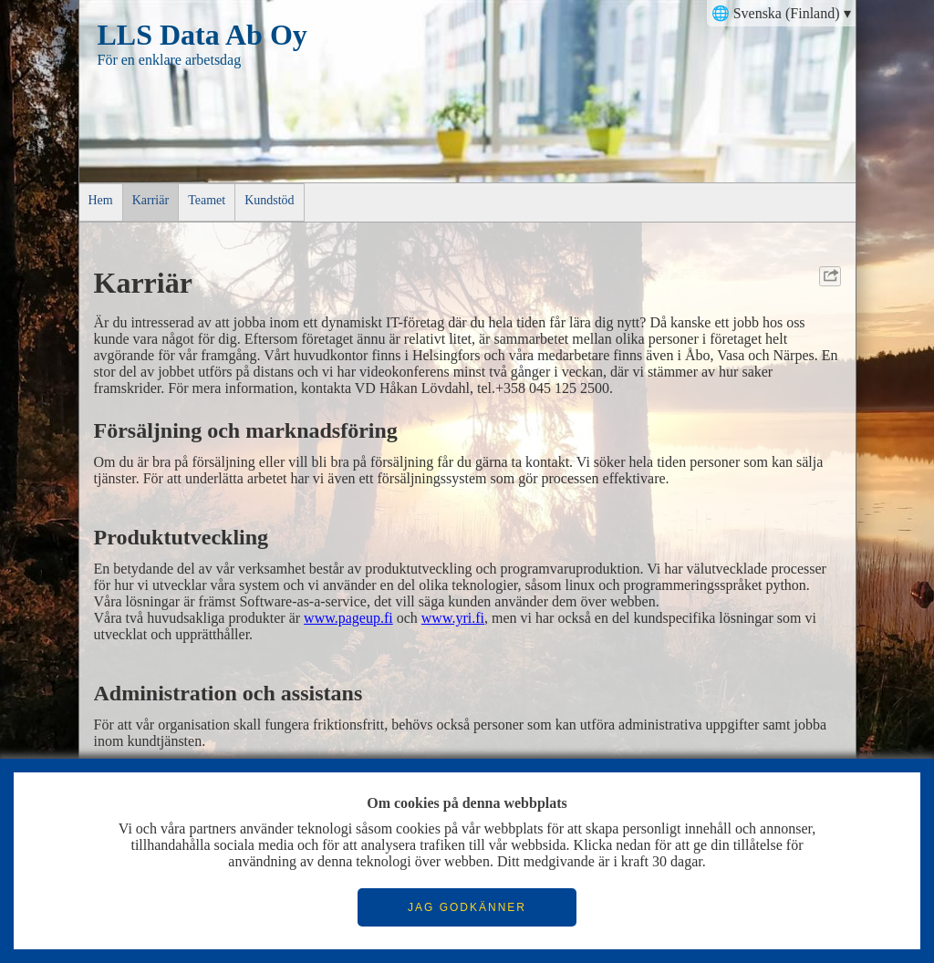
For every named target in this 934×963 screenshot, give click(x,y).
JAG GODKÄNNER (467, 907)
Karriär (150, 200)
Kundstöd (269, 200)
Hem (100, 200)
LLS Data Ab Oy (202, 34)
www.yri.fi (452, 618)
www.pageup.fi (348, 618)
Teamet (206, 200)
